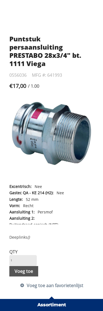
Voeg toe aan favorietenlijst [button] (55, 286)
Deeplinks (19, 237)
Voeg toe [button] (24, 271)
